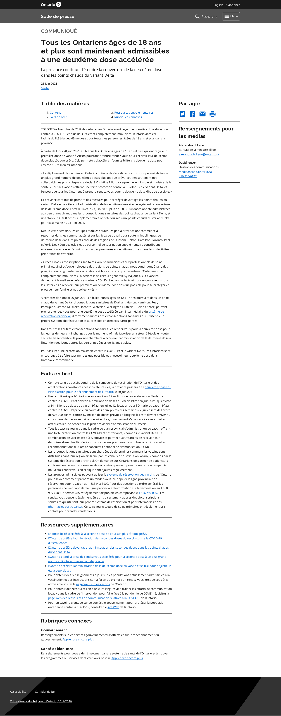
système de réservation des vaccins (131, 474)
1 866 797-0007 (149, 493)
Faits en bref (58, 117)
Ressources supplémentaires (134, 112)
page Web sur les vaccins (93, 584)
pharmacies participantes (65, 507)
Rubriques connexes (128, 117)
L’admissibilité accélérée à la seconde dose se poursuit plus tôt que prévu (97, 534)
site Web (113, 607)
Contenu (55, 112)
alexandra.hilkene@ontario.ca (199, 154)
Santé (45, 88)
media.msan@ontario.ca (195, 172)
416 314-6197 (188, 176)
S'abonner (233, 5)
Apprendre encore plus (78, 639)
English (218, 5)
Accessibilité (18, 692)
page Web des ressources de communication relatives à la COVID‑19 (94, 598)
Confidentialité (45, 692)
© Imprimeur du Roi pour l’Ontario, (41, 701)
